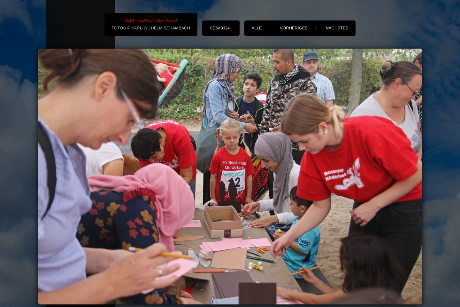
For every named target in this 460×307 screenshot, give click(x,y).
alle (257, 28)
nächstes (337, 28)
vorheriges (294, 28)
